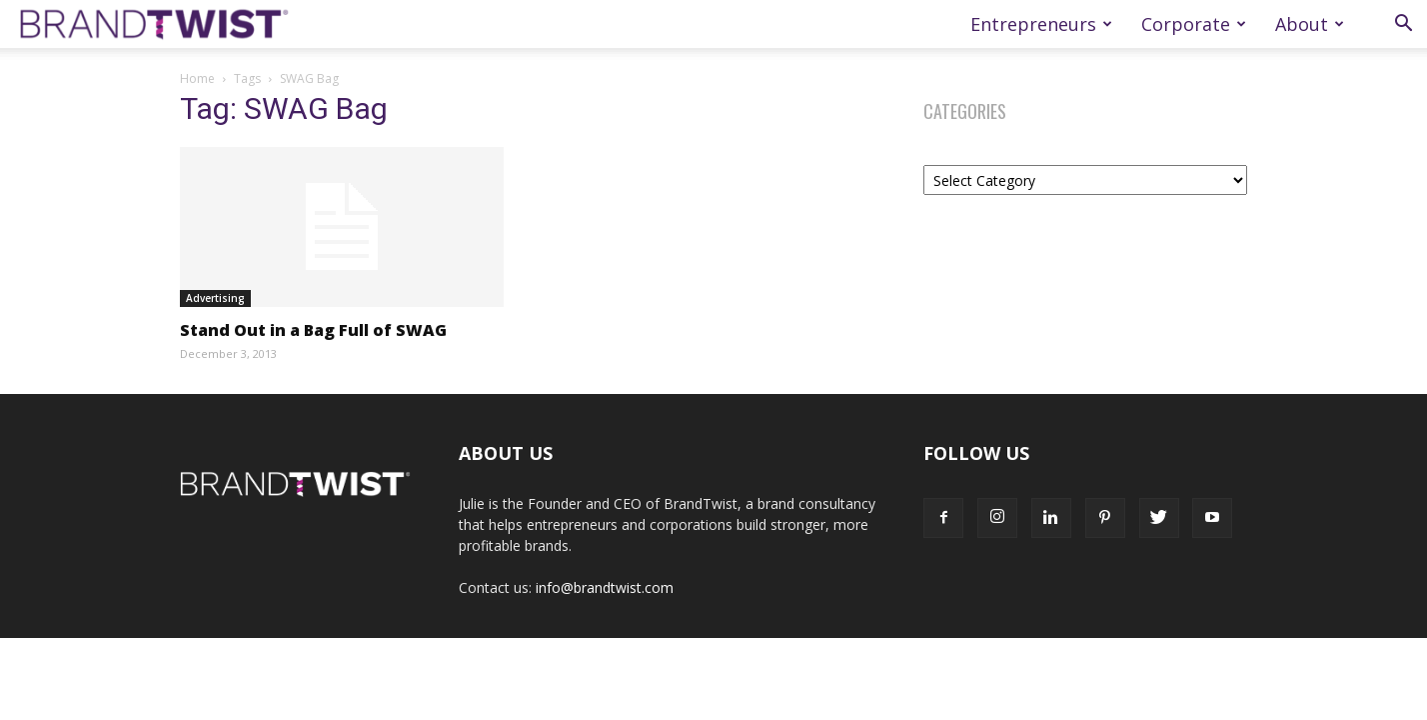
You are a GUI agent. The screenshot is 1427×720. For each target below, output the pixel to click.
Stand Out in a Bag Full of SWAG (313, 330)
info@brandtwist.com (605, 587)
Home (197, 78)
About (1309, 24)
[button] (1403, 25)
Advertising (215, 298)
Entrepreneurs (1041, 24)
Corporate (1193, 24)
